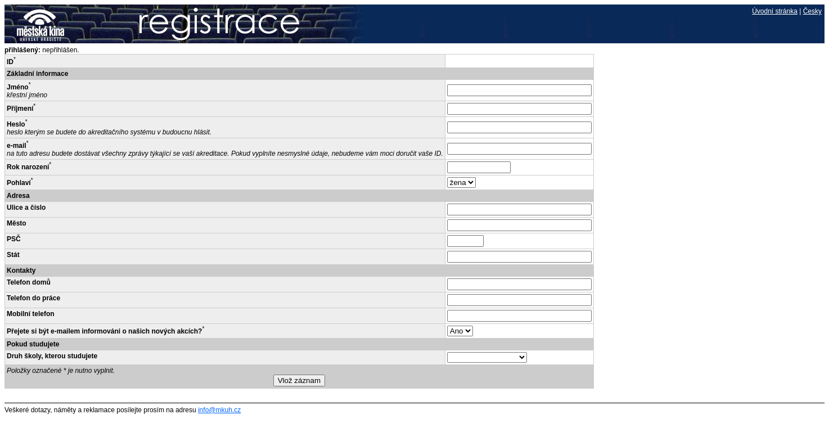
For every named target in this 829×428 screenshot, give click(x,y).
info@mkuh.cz (219, 410)
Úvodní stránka (775, 11)
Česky (812, 11)
